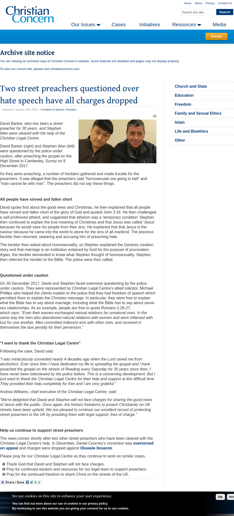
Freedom (71, 109)
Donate (216, 36)
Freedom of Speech (52, 109)
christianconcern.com (65, 69)
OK (220, 497)
